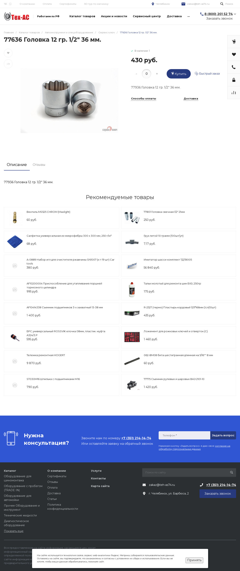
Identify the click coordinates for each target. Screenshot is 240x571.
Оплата (47, 3)
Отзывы (52, 482)
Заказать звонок (219, 18)
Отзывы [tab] (39, 165)
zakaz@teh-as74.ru (198, 3)
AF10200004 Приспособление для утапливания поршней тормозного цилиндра (64, 285)
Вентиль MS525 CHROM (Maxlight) (48, 211)
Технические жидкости (20, 515)
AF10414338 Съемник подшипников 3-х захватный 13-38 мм (65, 307)
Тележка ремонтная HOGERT (46, 355)
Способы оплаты (143, 98)
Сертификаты (67, 3)
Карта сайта (100, 486)
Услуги (96, 471)
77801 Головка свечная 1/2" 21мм (164, 211)
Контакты (98, 478)
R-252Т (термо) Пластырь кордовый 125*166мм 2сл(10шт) (180, 307)
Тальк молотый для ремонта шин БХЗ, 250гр (172, 283)
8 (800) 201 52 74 (218, 14)
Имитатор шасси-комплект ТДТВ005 (168, 259)
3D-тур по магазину (96, 3)
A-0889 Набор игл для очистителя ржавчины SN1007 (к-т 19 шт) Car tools (70, 261)
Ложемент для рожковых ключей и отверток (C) (176, 331)
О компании (27, 3)
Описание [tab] (17, 164)
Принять (194, 560)
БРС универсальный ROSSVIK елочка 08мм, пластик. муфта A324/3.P (66, 333)
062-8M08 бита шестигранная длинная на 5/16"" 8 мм (178, 355)
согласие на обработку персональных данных (194, 447)
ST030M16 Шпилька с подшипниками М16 (53, 379)
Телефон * (170, 435)
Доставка (191, 98)
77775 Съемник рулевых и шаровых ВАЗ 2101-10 (174, 379)
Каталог (10, 471)
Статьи (52, 499)
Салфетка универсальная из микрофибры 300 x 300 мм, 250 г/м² (69, 235)
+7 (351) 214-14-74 (221, 485)
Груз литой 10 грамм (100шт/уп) (163, 235)
